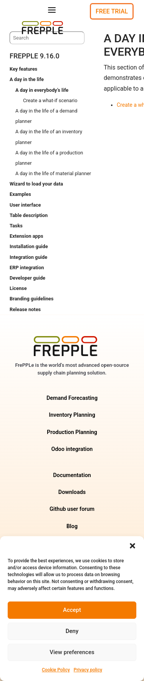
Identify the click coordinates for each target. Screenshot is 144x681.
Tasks (16, 226)
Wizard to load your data (36, 184)
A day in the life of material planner (53, 173)
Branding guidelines (31, 299)
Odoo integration (72, 449)
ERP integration (27, 267)
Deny (72, 631)
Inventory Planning (72, 415)
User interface (25, 205)
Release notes (25, 309)
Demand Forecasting (72, 398)
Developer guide (27, 278)
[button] (132, 546)
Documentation (72, 475)
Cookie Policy (56, 670)
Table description (29, 215)
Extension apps (26, 236)
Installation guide (29, 246)
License (18, 288)
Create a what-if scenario (50, 100)
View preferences (72, 652)
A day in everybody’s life (41, 90)
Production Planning (72, 432)
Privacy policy (88, 670)
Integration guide (28, 257)
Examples (20, 194)
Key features (23, 69)
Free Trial (112, 11)
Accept (72, 609)
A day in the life (27, 79)
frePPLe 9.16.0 (35, 56)
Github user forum (72, 509)
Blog (72, 526)
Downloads (72, 492)
